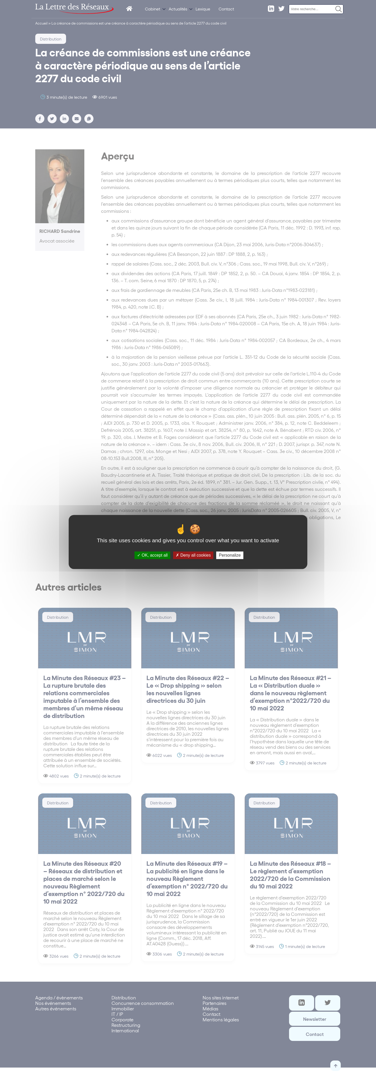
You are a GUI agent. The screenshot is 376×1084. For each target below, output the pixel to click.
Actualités (178, 8)
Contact (226, 8)
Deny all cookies (193, 555)
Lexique (203, 8)
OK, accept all (152, 555)
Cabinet (152, 8)
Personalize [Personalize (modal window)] (230, 555)
